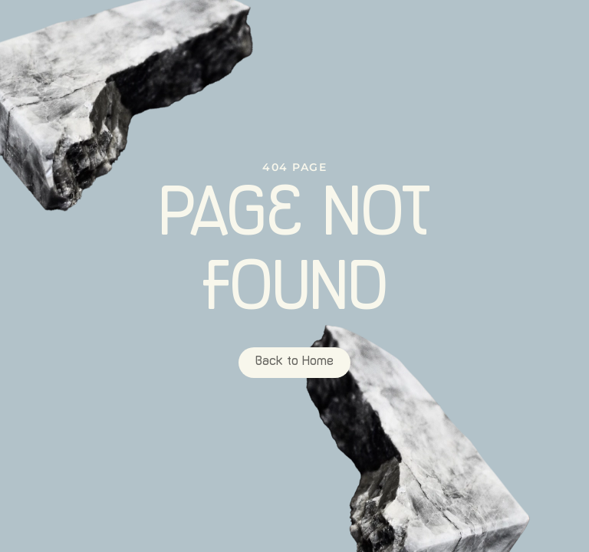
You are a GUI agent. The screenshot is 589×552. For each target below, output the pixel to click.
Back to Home (294, 362)
